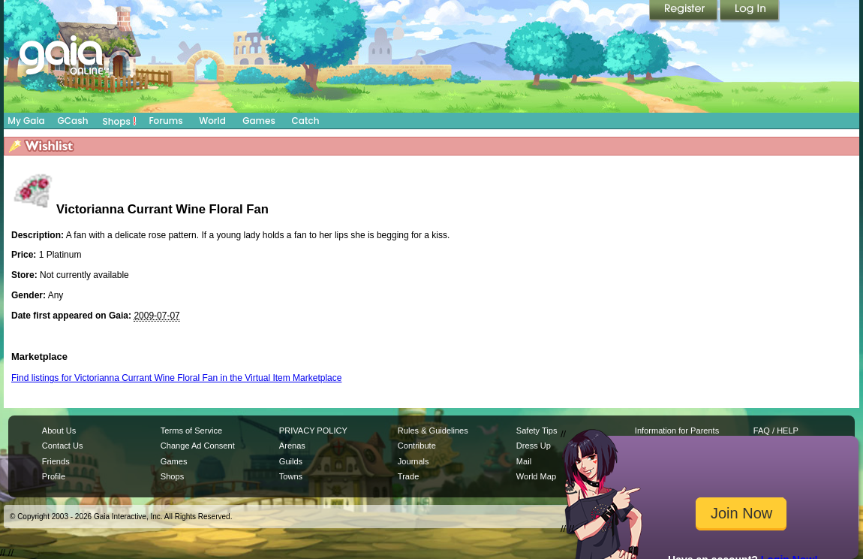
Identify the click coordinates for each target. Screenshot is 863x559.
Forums (165, 120)
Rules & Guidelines (433, 430)
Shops (120, 120)
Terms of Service (191, 430)
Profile (53, 476)
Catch (306, 120)
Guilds (290, 461)
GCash (73, 120)
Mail (523, 461)
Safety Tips (537, 430)
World (212, 120)
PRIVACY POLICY (313, 430)
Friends (56, 461)
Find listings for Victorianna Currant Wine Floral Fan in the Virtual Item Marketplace (176, 378)
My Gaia (26, 120)
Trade (408, 476)
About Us (59, 430)
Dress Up (533, 445)
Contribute (417, 445)
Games (258, 120)
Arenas (292, 445)
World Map (536, 476)
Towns (290, 476)
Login (750, 11)
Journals (413, 461)
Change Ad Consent (198, 445)
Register (684, 11)
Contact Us (62, 445)
